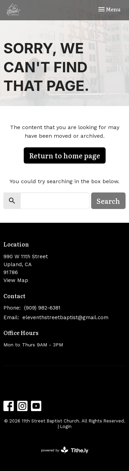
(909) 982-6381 (42, 308)
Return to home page (64, 155)
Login (66, 426)
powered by (64, 450)
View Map (15, 280)
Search (108, 201)
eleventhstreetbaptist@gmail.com (65, 317)
